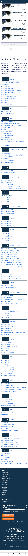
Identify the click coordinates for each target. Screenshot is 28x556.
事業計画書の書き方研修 (7, 164)
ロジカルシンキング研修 (7, 211)
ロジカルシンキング (15, 208)
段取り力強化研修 (5, 304)
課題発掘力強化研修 (6, 227)
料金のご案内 (5, 486)
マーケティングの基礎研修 (7, 162)
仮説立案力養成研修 (6, 225)
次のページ (14, 44)
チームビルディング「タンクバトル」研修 (11, 268)
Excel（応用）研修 (6, 365)
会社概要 (4, 498)
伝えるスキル (13, 194)
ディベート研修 (5, 201)
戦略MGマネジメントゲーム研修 (9, 254)
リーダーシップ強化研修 (7, 172)
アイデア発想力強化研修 (7, 402)
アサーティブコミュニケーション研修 (10, 187)
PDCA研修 (4, 130)
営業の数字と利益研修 (6, 333)
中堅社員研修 (4, 95)
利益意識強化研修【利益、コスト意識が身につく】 (13, 302)
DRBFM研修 (4, 459)
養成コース (12, 109)
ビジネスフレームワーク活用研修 (9, 306)
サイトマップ (5, 507)
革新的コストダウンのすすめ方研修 (10, 442)
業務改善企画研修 (5, 138)
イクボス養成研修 (5, 146)
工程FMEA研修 (5, 463)
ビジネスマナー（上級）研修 (8, 355)
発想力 (11, 399)
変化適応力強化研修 (6, 134)
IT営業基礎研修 (5, 337)
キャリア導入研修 (5, 387)
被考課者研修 (4, 432)
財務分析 (12, 285)
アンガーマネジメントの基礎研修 (9, 314)
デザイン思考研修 (5, 404)
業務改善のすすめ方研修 (7, 136)
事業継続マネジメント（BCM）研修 (10, 124)
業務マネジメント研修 (6, 132)
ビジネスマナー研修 (6, 345)
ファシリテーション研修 (7, 185)
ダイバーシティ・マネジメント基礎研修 (11, 126)
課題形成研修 (4, 160)
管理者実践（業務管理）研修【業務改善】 (11, 91)
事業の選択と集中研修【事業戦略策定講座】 (12, 156)
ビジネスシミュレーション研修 (9, 256)
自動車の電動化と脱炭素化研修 (9, 450)
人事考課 (12, 423)
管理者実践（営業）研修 (7, 89)
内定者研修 (4, 103)
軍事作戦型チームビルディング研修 (10, 252)
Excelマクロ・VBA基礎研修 (8, 379)
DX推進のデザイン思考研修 (8, 408)
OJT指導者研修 (5, 235)
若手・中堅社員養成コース (7, 114)
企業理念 (4, 500)
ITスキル (12, 360)
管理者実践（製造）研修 (7, 93)
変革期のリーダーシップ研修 (8, 174)
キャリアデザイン (14, 383)
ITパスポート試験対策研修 (7, 375)
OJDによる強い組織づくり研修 (9, 122)
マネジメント (13, 119)
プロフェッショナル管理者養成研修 (10, 83)
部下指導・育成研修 (6, 241)
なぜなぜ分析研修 (5, 461)
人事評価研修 (4, 426)
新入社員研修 (4, 101)
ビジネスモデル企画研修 (7, 158)
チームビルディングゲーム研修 (9, 258)
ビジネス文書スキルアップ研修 (9, 349)
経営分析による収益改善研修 (8, 290)
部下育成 (12, 232)
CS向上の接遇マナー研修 (7, 353)
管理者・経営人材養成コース (8, 112)
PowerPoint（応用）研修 (7, 373)
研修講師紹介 (5, 482)
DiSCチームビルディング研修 (8, 251)
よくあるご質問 (6, 484)
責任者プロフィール (7, 496)
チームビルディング (15, 247)
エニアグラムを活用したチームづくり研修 (11, 266)
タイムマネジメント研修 (7, 298)
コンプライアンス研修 (6, 276)
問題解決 (12, 220)
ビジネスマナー (14, 342)
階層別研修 (12, 80)
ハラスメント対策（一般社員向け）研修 (11, 280)
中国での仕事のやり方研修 (7, 140)
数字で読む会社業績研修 (7, 288)
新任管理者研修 (5, 87)
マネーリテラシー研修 (6, 105)
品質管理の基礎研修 (6, 458)
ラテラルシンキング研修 (7, 406)
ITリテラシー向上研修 (6, 377)
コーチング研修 (5, 237)
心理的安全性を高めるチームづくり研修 (11, 264)
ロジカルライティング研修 (7, 213)
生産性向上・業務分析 (15, 295)
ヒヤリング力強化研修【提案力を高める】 (11, 189)
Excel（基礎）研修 (6, 363)
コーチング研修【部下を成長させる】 (10, 239)
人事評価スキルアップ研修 (7, 428)
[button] (1, 1)
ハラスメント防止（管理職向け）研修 (10, 278)
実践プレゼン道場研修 (6, 197)
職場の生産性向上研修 (6, 300)
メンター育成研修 (5, 243)
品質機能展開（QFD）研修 (8, 465)
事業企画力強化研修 (6, 154)
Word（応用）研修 (5, 369)
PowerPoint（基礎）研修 (7, 371)
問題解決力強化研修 (6, 223)
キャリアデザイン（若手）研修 (9, 389)
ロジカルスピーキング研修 (7, 215)
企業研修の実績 (6, 480)
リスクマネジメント (15, 273)
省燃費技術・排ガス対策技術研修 (9, 446)
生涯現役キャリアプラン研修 (8, 394)
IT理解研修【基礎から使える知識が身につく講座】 (13, 335)
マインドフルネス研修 (6, 317)
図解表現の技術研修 (6, 183)
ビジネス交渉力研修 (6, 199)
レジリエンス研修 (5, 316)
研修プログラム (6, 490)
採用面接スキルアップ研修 (7, 416)
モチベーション (14, 310)
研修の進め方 (5, 478)
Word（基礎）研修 (5, 367)
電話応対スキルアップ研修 (7, 347)
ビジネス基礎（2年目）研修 (8, 99)
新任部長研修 (4, 85)
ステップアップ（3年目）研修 (8, 97)
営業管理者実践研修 (6, 331)
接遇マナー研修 (5, 351)
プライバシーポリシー (10, 551)
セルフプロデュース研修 (7, 319)
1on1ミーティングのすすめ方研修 (9, 434)
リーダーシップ (14, 168)
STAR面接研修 (4, 418)
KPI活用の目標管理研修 (7, 430)
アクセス (4, 502)
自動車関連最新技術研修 (7, 444)
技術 (11, 439)
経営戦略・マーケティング (16, 151)
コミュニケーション (15, 178)
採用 (11, 413)
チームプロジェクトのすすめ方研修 (10, 260)
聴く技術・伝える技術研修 (7, 181)
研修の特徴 (4, 488)
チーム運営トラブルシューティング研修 (11, 262)
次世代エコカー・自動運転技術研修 (10, 448)
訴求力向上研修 (5, 203)
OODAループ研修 (5, 128)
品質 (11, 454)
